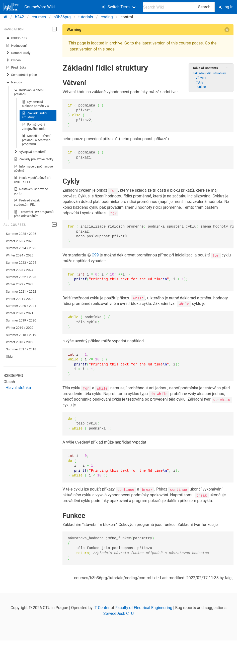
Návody (14, 82)
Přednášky (16, 68)
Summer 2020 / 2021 (21, 306)
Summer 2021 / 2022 (21, 291)
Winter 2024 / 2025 (19, 255)
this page (106, 49)
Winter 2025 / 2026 (19, 241)
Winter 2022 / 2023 (19, 284)
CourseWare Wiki (29, 7)
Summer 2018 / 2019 (21, 335)
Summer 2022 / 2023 (21, 277)
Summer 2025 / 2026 (21, 234)
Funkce (201, 87)
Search (204, 7)
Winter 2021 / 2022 (19, 299)
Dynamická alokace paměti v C (35, 104)
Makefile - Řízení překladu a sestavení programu (36, 140)
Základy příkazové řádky (33, 159)
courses (39, 17)
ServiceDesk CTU (118, 613)
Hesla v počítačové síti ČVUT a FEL (32, 180)
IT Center (102, 607)
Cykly (199, 82)
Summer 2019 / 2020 (21, 320)
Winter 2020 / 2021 (19, 313)
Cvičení (14, 60)
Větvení (201, 78)
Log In (226, 7)
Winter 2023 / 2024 (19, 270)
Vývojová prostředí (30, 152)
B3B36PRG (16, 38)
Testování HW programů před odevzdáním (34, 214)
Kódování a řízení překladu (29, 92)
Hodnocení (16, 46)
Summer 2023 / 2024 (21, 262)
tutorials (85, 17)
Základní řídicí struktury (34, 115)
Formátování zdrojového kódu (34, 126)
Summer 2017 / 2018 (21, 349)
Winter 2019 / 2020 (19, 328)
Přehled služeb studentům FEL (27, 202)
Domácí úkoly (18, 53)
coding (107, 17)
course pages (191, 43)
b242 (19, 17)
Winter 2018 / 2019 (19, 342)
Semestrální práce (21, 75)
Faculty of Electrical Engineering (143, 607)
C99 (95, 255)
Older (10, 356)
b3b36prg (62, 17)
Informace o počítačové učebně (33, 168)
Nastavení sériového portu (31, 191)
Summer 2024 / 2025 (21, 248)
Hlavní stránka (18, 387)
